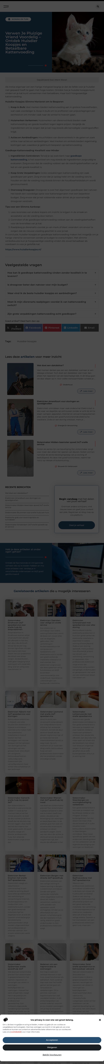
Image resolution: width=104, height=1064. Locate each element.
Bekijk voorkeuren (52, 1055)
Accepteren (52, 1040)
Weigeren (52, 1047)
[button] (100, 1020)
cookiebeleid (16, 1032)
